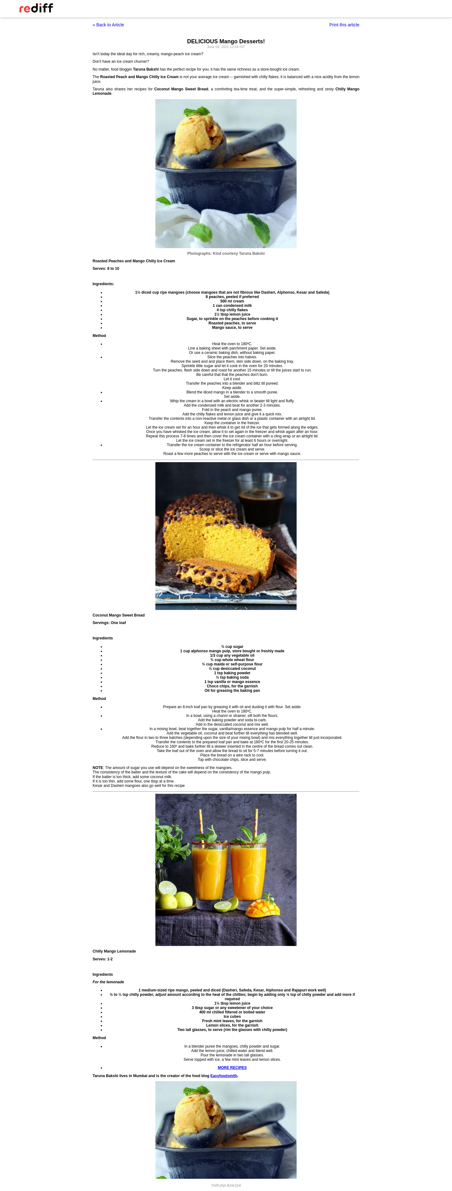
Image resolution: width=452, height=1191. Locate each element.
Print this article (344, 24)
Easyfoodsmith (223, 1076)
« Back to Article (108, 24)
